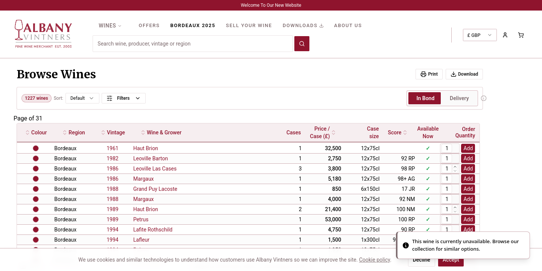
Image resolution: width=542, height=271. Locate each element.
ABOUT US (348, 25)
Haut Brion (145, 148)
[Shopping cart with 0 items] (520, 35)
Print (429, 74)
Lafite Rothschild (152, 230)
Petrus (140, 219)
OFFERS (149, 25)
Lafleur (141, 240)
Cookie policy (374, 260)
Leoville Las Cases (155, 169)
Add (468, 148)
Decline (421, 260)
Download (464, 74)
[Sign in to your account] (505, 35)
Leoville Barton (150, 158)
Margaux (143, 179)
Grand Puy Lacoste (155, 189)
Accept (451, 260)
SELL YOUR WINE (249, 25)
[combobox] (193, 43)
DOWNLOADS (303, 25)
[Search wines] (301, 43)
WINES (110, 26)
